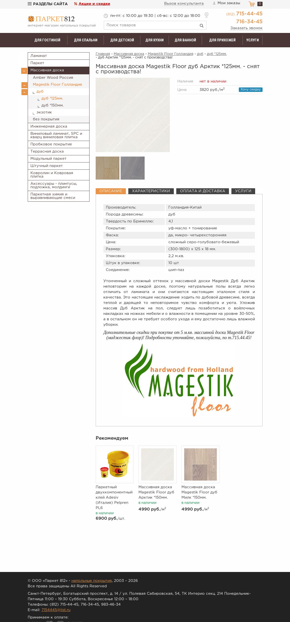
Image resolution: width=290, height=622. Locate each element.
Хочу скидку (251, 89)
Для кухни (154, 40)
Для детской (122, 40)
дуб (40, 91)
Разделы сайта (48, 4)
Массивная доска (47, 70)
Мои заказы (226, 3)
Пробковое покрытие (51, 144)
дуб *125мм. (52, 98)
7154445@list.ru (56, 610)
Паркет (37, 63)
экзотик (44, 112)
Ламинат (38, 55)
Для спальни (85, 40)
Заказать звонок (246, 28)
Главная (103, 54)
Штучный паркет (46, 165)
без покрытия (46, 119)
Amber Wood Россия (53, 77)
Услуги (252, 40)
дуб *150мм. (53, 105)
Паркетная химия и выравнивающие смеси (52, 196)
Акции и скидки (94, 3)
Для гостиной (47, 40)
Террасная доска (47, 151)
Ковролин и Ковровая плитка (51, 174)
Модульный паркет (48, 158)
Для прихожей (222, 40)
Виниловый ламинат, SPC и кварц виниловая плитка (56, 135)
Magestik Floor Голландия (57, 84)
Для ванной (185, 40)
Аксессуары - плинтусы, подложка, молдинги (53, 185)
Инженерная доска (48, 126)
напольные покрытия (91, 580)
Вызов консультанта (184, 3)
